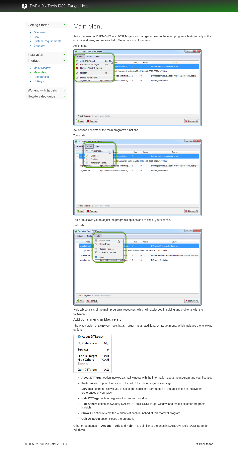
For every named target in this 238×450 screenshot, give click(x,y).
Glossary (39, 45)
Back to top (206, 444)
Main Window (42, 68)
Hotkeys (39, 81)
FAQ (36, 36)
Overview (39, 32)
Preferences (41, 76)
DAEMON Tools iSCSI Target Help (59, 6)
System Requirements (47, 41)
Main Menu (41, 72)
